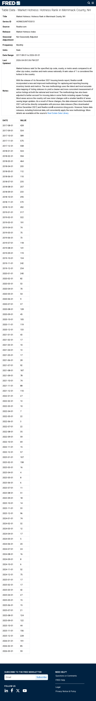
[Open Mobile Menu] (93, 3)
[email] (19, 677)
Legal (58, 687)
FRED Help (60, 680)
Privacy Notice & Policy (66, 691)
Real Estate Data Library (58, 113)
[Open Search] (89, 3)
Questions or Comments (66, 676)
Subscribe (41, 677)
